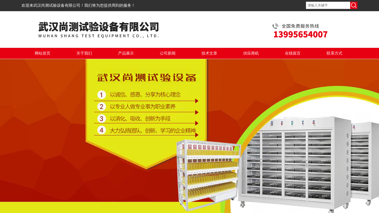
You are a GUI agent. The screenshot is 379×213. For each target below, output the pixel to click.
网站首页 (42, 53)
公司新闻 (168, 53)
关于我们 (84, 53)
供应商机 (251, 53)
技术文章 (209, 53)
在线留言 (293, 53)
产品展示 (126, 53)
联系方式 (334, 53)
